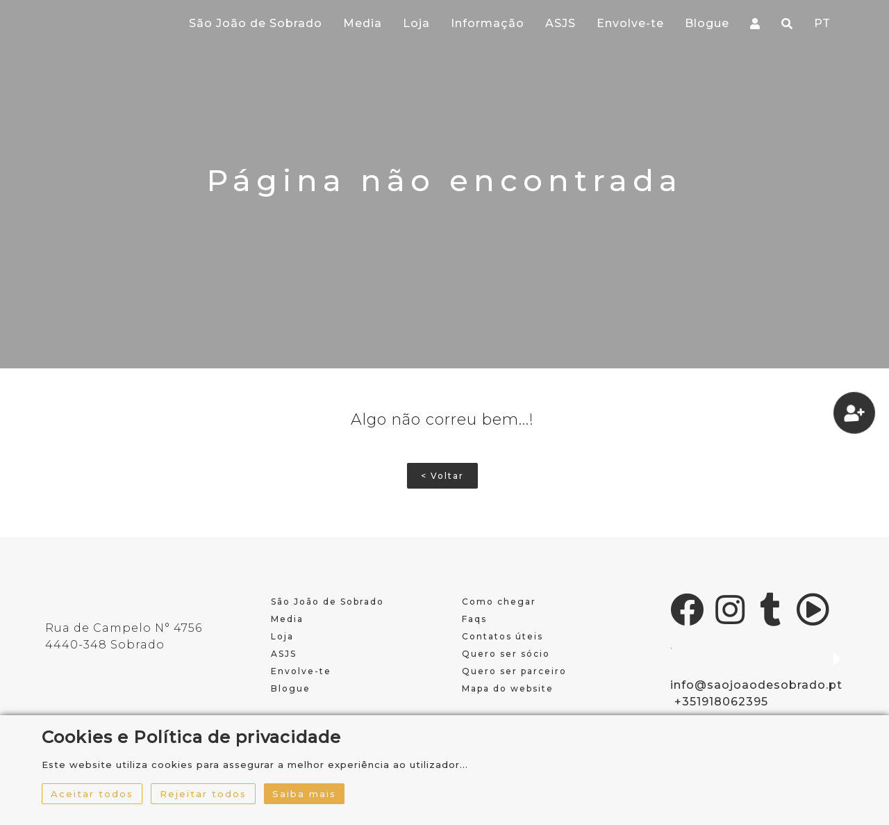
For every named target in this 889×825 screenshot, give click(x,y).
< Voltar (442, 476)
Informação (487, 23)
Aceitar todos (92, 793)
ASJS (560, 23)
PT (822, 23)
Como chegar (499, 601)
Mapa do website (508, 688)
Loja (416, 23)
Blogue (707, 23)
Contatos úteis (502, 636)
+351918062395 (721, 701)
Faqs (474, 619)
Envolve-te (630, 23)
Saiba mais (304, 793)
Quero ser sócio (506, 653)
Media (362, 23)
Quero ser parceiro (514, 671)
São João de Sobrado (255, 23)
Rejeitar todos (203, 793)
